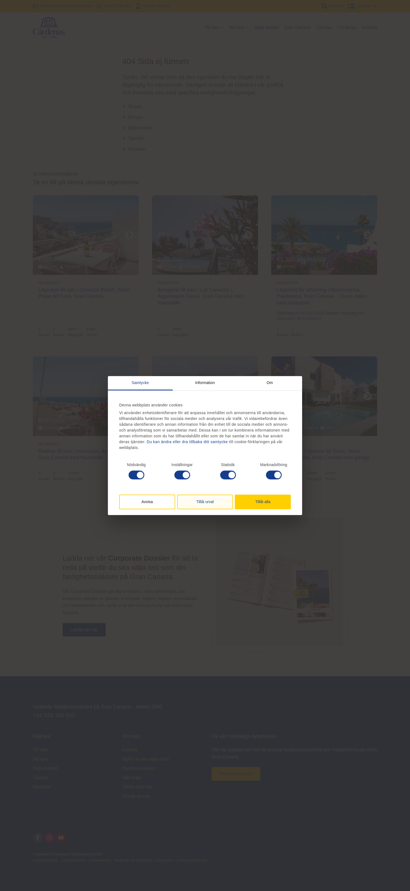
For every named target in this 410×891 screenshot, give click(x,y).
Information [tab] (205, 382)
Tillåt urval (205, 502)
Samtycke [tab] (140, 382)
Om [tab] (270, 382)
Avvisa (147, 502)
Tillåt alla (262, 502)
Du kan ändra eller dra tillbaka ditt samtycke (187, 442)
